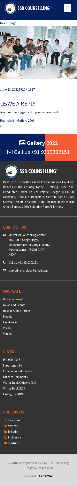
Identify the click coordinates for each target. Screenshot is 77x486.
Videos (7, 334)
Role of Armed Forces (17, 311)
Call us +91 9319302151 (38, 152)
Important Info (12, 365)
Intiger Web (45, 468)
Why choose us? (13, 299)
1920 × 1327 (27, 89)
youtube (11, 443)
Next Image (8, 23)
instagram (12, 437)
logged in (24, 112)
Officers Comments (15, 377)
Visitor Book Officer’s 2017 (19, 383)
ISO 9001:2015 (11, 360)
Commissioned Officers (17, 371)
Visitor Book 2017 (14, 388)
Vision (7, 328)
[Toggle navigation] (67, 8)
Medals (7, 316)
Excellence (10, 322)
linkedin (11, 432)
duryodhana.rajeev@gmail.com (28, 271)
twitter (10, 426)
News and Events (14, 305)
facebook (12, 420)
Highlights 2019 (13, 394)
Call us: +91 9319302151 (23, 263)
